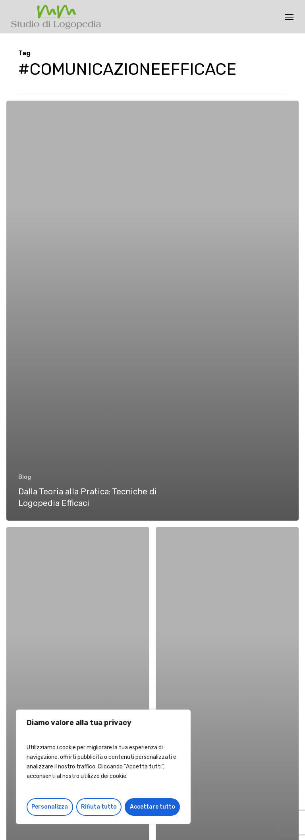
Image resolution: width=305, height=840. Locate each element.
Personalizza (49, 806)
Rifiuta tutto (99, 806)
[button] (289, 17)
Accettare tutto (152, 806)
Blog (24, 477)
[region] (103, 767)
